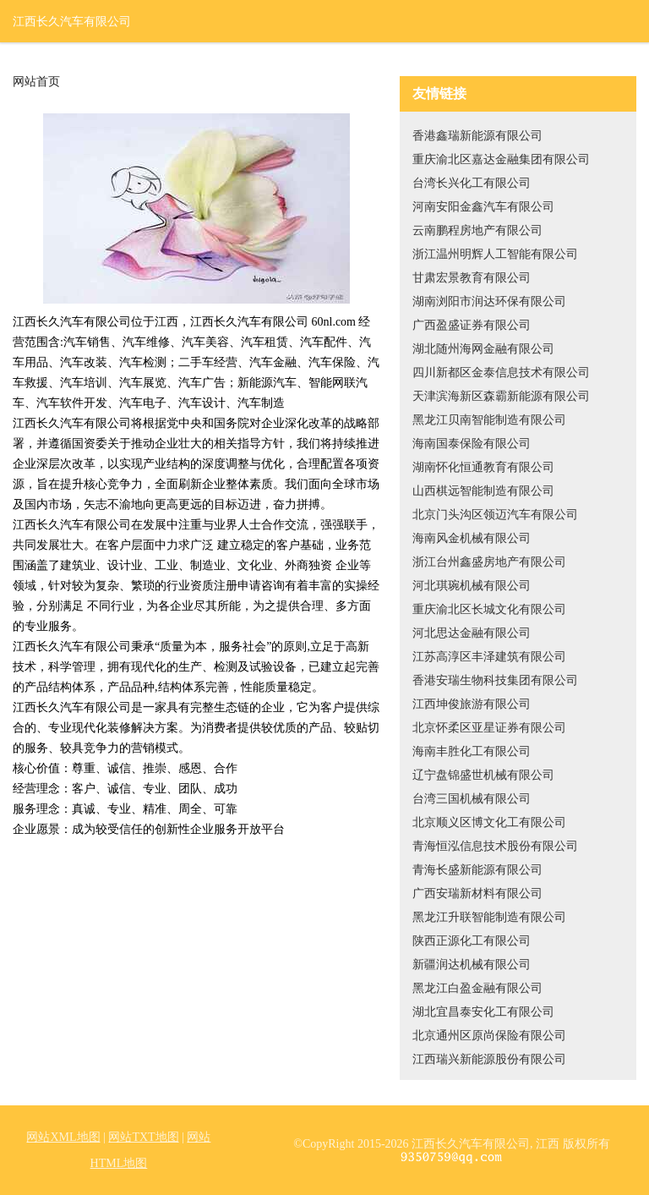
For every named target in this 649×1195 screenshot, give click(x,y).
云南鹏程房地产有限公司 (477, 230)
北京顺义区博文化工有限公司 (489, 822)
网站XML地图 (63, 1137)
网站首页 (36, 82)
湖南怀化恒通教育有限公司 (483, 467)
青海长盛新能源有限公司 (477, 869)
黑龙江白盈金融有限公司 (477, 988)
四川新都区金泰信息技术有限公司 (501, 372)
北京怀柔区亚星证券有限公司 (489, 727)
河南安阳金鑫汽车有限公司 (483, 206)
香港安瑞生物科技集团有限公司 (495, 680)
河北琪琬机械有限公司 (471, 585)
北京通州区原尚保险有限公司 (489, 1035)
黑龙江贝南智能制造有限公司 (489, 420)
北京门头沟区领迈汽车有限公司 (495, 514)
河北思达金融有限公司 (471, 633)
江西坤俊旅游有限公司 (471, 704)
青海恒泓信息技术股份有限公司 (495, 846)
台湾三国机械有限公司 (471, 798)
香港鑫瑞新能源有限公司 (477, 135)
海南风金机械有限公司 (471, 538)
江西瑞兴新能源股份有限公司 (489, 1059)
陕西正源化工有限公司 (471, 941)
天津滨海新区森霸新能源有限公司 (501, 396)
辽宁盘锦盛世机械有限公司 (483, 775)
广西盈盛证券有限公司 (471, 325)
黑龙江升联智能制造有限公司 (489, 917)
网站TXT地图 (143, 1137)
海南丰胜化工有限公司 (471, 751)
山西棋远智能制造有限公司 (483, 491)
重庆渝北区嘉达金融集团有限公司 (501, 159)
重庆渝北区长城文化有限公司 (489, 609)
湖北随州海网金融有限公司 (483, 349)
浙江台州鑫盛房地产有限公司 (489, 562)
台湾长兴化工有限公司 (471, 183)
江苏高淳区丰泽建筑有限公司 (489, 656)
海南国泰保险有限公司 (471, 443)
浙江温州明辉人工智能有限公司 (495, 254)
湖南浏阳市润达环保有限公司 (489, 301)
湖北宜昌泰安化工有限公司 (483, 1012)
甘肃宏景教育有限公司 (471, 277)
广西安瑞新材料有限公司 (477, 893)
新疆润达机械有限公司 (471, 964)
